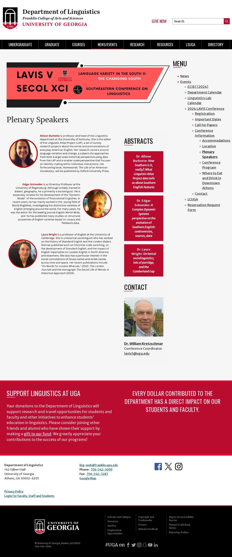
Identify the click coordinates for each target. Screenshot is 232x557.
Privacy (142, 524)
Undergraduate (20, 44)
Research (137, 44)
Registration (205, 114)
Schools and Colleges (119, 517)
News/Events (107, 44)
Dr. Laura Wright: (143, 260)
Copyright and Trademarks (146, 519)
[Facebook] (128, 545)
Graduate (52, 44)
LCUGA (193, 199)
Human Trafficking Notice (179, 526)
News (184, 76)
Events (185, 82)
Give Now (159, 21)
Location (209, 146)
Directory (215, 44)
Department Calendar (205, 92)
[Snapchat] (144, 545)
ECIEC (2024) (198, 87)
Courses (78, 44)
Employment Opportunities (115, 532)
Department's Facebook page (158, 466)
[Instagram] (139, 545)
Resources (165, 44)
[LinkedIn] (156, 545)
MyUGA (111, 525)
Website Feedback (148, 529)
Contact (201, 194)
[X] (133, 545)
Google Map (87, 478)
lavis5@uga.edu (136, 353)
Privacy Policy (13, 491)
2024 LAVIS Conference (206, 109)
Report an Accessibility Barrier (181, 519)
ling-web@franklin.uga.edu (98, 465)
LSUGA (190, 44)
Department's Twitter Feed (168, 466)
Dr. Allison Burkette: (143, 172)
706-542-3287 (97, 474)
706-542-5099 (101, 469)
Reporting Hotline (179, 532)
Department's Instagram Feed (178, 466)
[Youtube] (150, 545)
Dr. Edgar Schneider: (143, 218)
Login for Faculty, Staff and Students (29, 496)
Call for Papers (206, 125)
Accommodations (216, 140)
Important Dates (208, 119)
